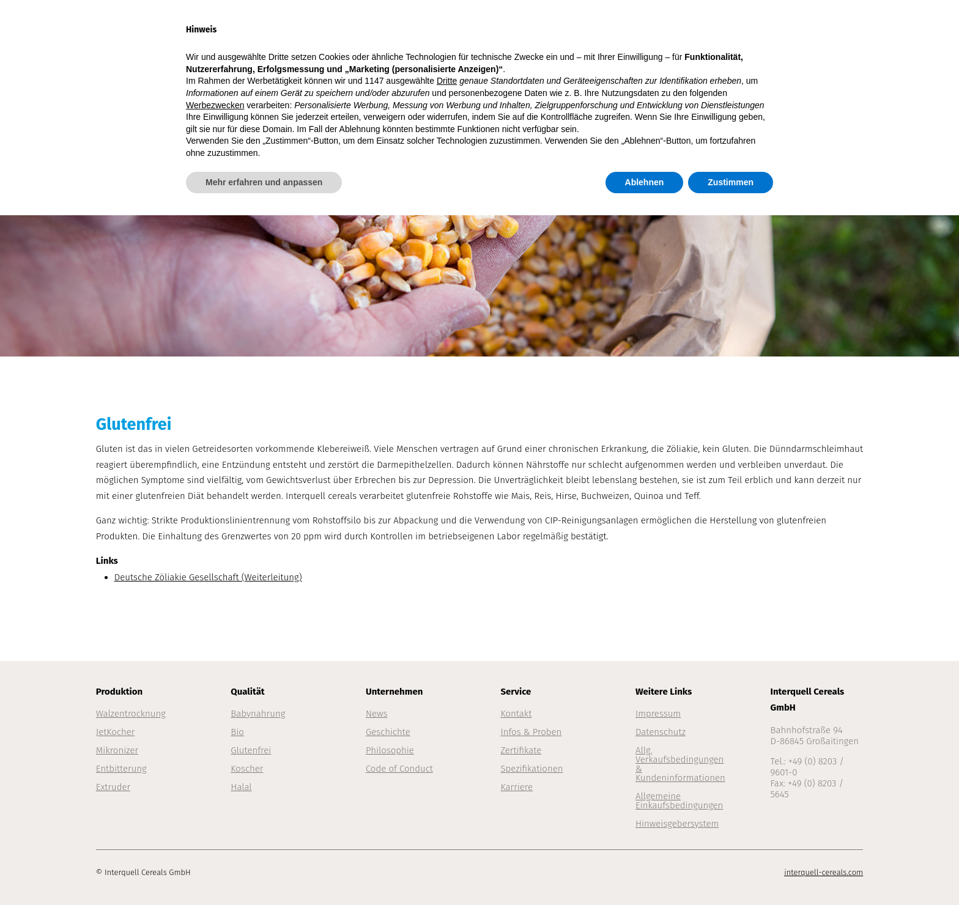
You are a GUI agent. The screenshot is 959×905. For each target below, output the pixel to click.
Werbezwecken (215, 794)
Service (781, 25)
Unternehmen (700, 25)
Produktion (541, 25)
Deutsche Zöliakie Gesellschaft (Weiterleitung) (208, 577)
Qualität (618, 25)
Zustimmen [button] (731, 871)
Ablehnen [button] (644, 871)
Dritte (447, 770)
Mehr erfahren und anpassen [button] (264, 871)
